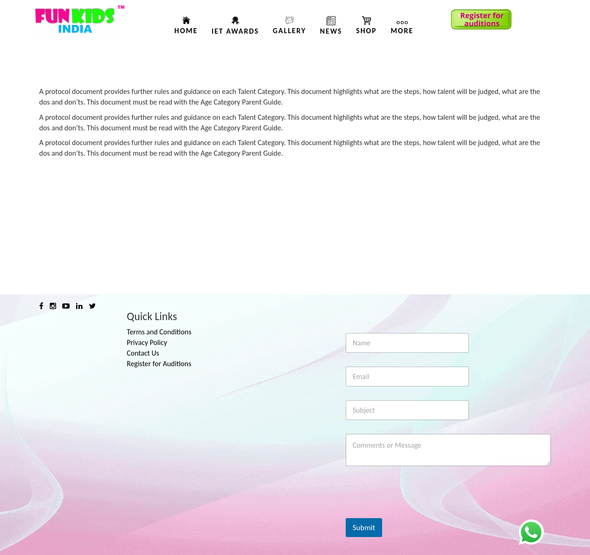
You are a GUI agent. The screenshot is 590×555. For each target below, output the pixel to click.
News (331, 31)
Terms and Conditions (159, 331)
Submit (364, 527)
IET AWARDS (235, 31)
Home (186, 30)
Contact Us (143, 353)
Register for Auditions (159, 363)
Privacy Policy (147, 342)
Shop (366, 30)
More (401, 30)
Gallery (289, 30)
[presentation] (416, 512)
